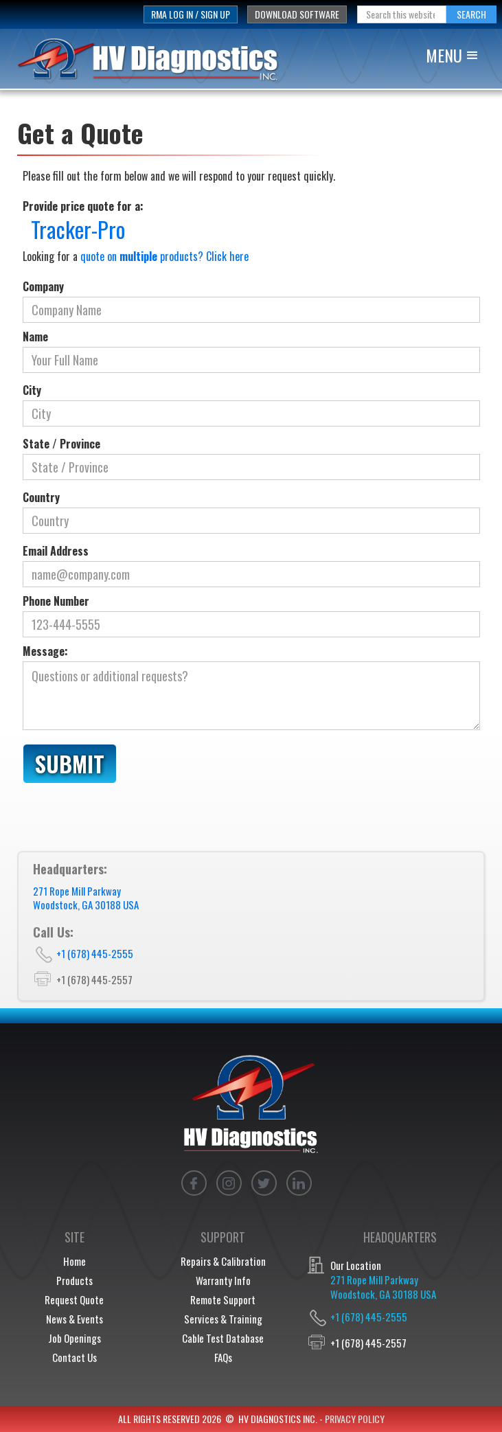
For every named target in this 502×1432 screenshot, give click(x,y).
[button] (457, 54)
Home (74, 1261)
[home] (155, 59)
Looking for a (136, 256)
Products (74, 1280)
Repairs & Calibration (223, 1261)
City (32, 390)
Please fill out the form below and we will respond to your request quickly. (179, 176)
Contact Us (74, 1357)
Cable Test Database (223, 1337)
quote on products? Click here (164, 256)
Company (43, 286)
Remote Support (222, 1299)
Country (41, 497)
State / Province (61, 444)
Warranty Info (223, 1280)
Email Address (56, 551)
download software (297, 14)
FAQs (223, 1357)
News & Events (74, 1318)
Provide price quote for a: (83, 206)
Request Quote (74, 1299)
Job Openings (74, 1337)
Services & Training (223, 1318)
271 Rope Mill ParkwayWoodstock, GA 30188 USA (86, 897)
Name (35, 336)
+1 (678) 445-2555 (94, 953)
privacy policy (355, 1418)
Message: (45, 651)
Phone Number (56, 601)
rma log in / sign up (190, 14)
